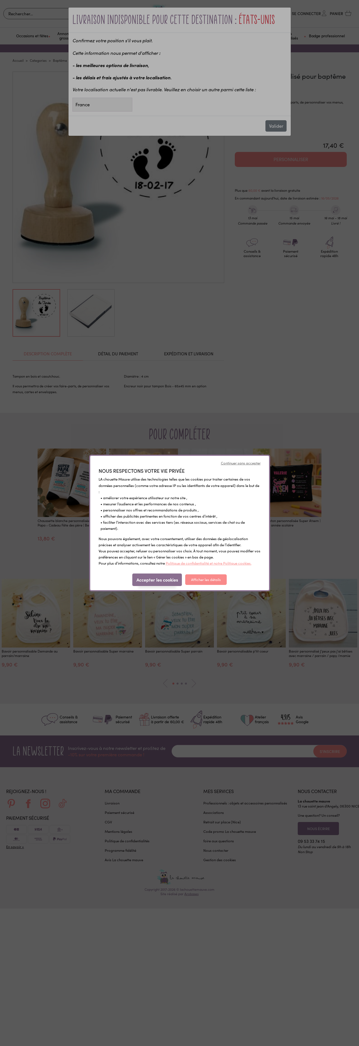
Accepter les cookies (157, 580)
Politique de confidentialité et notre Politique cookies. (208, 563)
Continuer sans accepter (241, 463)
